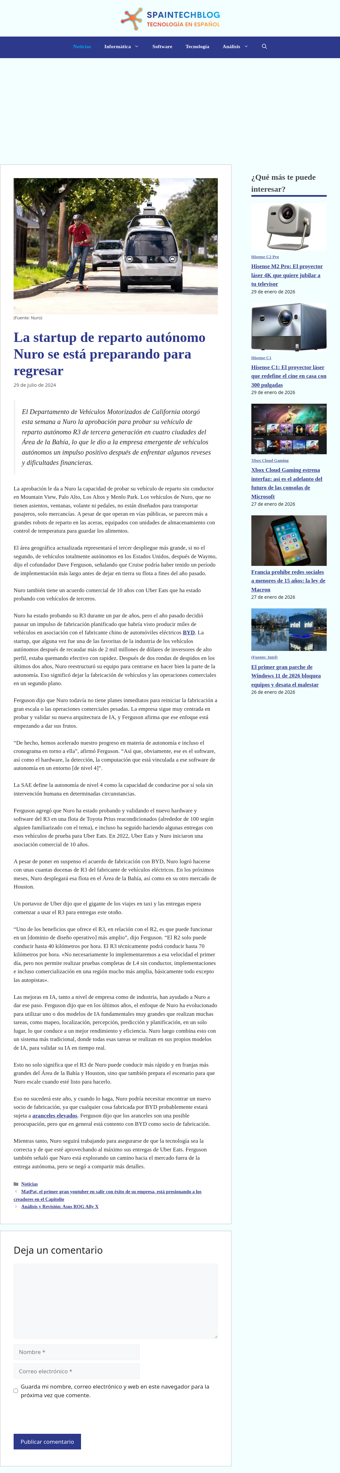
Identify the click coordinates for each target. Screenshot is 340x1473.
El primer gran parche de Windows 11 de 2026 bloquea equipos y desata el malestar (286, 676)
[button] (264, 47)
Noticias (82, 46)
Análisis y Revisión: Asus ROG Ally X (60, 1206)
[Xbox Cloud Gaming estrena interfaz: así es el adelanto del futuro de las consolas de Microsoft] (289, 435)
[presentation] (59, 1419)
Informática (125, 46)
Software (162, 46)
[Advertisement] (170, 108)
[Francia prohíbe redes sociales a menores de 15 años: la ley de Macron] (289, 541)
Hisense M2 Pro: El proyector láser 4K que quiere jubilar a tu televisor (287, 275)
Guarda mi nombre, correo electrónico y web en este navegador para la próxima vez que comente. (115, 1391)
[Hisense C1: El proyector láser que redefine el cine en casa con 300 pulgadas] (289, 333)
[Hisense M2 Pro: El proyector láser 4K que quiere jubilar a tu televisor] (289, 232)
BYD (189, 632)
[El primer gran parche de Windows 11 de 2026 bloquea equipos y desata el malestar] (289, 635)
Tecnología (198, 46)
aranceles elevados (55, 1115)
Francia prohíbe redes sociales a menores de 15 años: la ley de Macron (288, 581)
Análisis (239, 46)
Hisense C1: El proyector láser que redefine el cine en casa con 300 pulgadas (288, 376)
